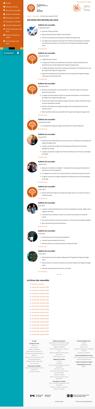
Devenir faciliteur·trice (84, 341)
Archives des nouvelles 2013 (40, 325)
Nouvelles (36, 16)
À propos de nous (34, 343)
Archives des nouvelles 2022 (40, 297)
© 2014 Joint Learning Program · (84, 401)
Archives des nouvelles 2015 (40, 319)
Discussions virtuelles (34, 366)
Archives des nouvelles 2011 (40, 331)
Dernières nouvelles (38, 284)
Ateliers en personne (59, 341)
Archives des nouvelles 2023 (40, 293)
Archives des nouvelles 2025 (40, 287)
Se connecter (81, 2)
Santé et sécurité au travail (84, 362)
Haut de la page (59, 401)
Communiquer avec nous (84, 364)
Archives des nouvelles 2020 (40, 303)
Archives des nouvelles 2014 (40, 322)
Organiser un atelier (59, 359)
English (89, 2)
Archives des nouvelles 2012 (40, 328)
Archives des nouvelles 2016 (40, 315)
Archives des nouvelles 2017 (40, 312)
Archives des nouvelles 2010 (40, 334)
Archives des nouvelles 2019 (40, 306)
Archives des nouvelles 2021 (40, 300)
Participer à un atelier (59, 381)
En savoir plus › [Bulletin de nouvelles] (43, 49)
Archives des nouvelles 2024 (40, 290)
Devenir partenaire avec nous (84, 355)
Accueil (29, 16)
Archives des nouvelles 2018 (40, 309)
